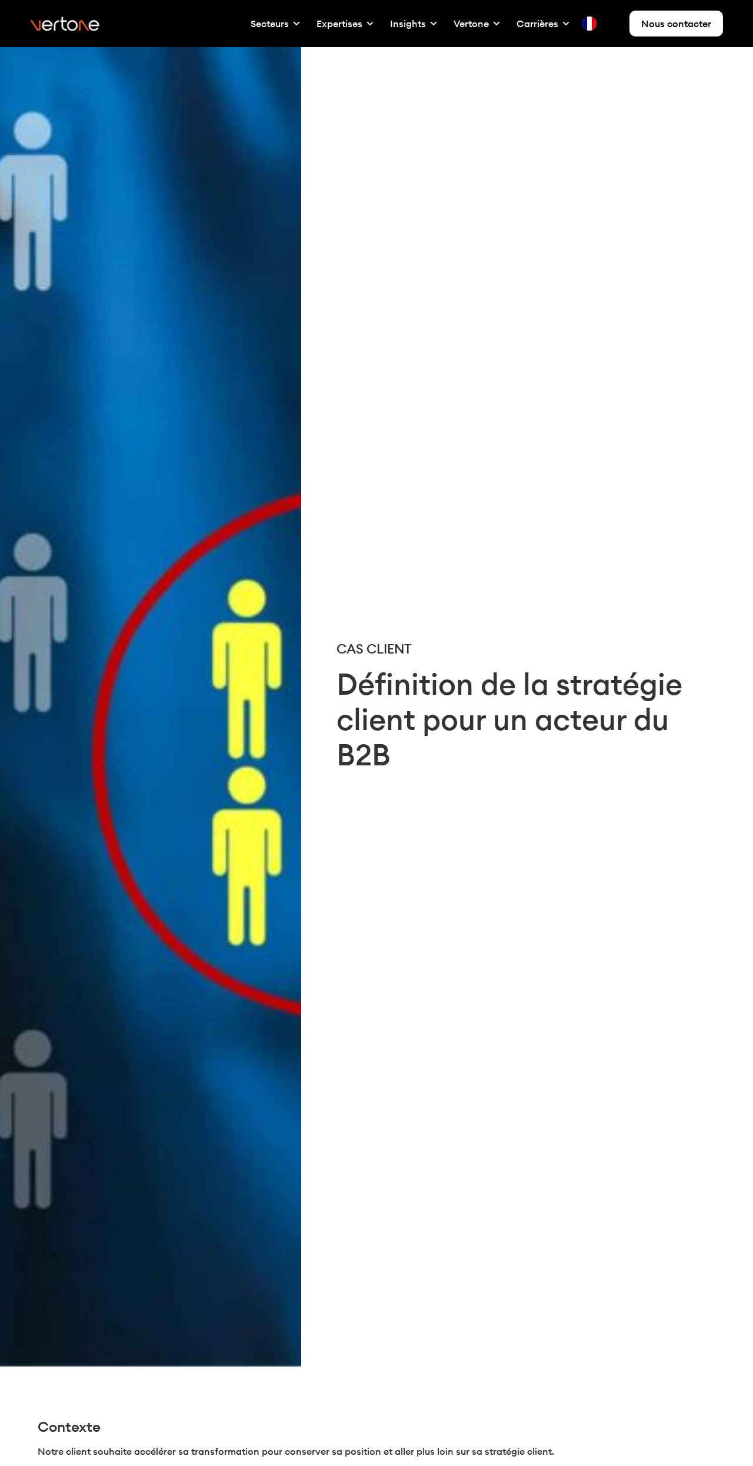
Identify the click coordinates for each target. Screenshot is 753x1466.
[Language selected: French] (603, 23)
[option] (613, 23)
